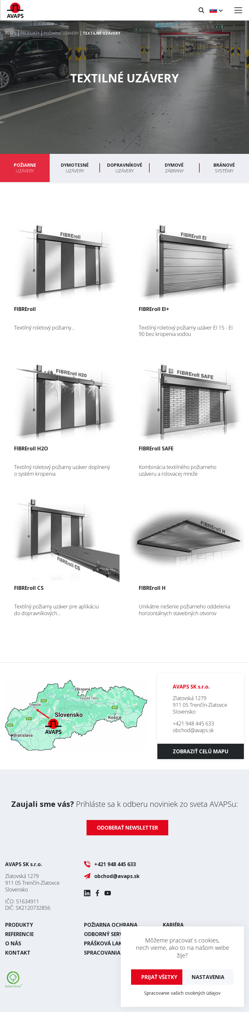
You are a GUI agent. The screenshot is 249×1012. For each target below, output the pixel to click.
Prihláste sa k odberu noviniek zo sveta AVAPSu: (124, 804)
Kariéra (173, 924)
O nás (13, 943)
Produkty (19, 924)
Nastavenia (208, 977)
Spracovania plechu (113, 952)
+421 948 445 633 (193, 723)
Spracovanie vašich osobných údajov (182, 993)
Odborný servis (105, 934)
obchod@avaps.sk (193, 730)
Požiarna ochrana (110, 924)
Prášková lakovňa (110, 943)
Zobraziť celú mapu (200, 751)
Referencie (19, 934)
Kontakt (17, 952)
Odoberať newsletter (127, 827)
